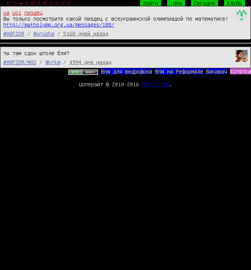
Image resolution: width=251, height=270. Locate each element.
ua (6, 12)
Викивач (216, 71)
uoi (16, 12)
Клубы (234, 3)
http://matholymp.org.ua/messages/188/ (58, 24)
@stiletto (155, 84)
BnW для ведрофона (126, 71)
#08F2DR (13, 33)
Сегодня (204, 3)
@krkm (52, 62)
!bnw (176, 3)
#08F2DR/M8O (19, 62)
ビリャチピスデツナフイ (39, 3)
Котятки (240, 71)
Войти (150, 3)
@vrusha (43, 33)
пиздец (33, 12)
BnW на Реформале (179, 71)
